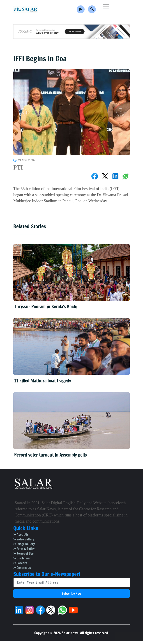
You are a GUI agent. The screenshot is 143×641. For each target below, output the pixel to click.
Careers (20, 563)
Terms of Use (23, 553)
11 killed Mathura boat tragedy (42, 380)
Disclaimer (22, 558)
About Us (20, 534)
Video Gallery (23, 539)
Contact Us (22, 568)
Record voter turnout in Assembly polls (50, 455)
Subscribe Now (71, 593)
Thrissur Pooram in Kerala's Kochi (45, 306)
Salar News (70, 632)
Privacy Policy (24, 549)
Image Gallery (24, 544)
